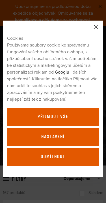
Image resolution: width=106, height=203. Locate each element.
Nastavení (53, 137)
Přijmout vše (53, 117)
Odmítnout (53, 157)
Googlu (62, 72)
